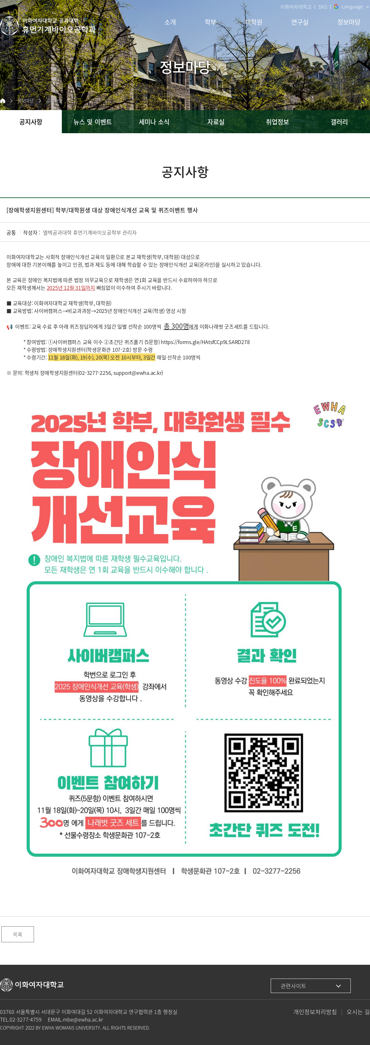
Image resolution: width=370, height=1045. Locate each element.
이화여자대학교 (296, 6)
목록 (17, 934)
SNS (322, 6)
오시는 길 (358, 1011)
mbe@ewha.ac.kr (83, 1019)
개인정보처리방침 (315, 1011)
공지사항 (54, 101)
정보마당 (25, 101)
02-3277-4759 (26, 1019)
